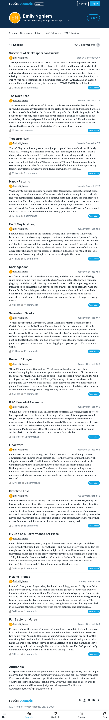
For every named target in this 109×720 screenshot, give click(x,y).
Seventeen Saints (21, 313)
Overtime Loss (19, 491)
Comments (26, 33)
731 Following (71, 33)
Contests (55, 717)
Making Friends (19, 576)
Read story (94, 88)
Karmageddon (19, 267)
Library (39, 33)
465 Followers (53, 33)
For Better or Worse (23, 619)
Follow (93, 17)
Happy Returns (19, 181)
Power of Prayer (20, 359)
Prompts (29, 717)
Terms (18, 706)
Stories (81, 717)
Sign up (83, 3)
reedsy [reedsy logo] (21, 4)
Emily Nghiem (20, 57)
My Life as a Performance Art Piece (34, 534)
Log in (95, 3)
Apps (39, 4)
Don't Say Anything (22, 224)
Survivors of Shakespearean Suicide (34, 53)
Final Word (16, 445)
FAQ (11, 706)
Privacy (28, 706)
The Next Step (19, 96)
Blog (105, 717)
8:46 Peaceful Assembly (26, 402)
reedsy (21, 701)
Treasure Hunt (19, 138)
